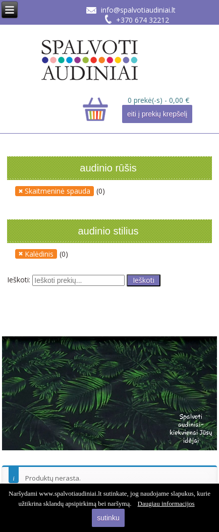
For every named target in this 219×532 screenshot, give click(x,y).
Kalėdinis (39, 254)
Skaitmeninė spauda (57, 191)
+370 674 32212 (142, 20)
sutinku (108, 518)
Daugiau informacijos (166, 503)
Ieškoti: (18, 279)
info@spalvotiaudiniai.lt (138, 10)
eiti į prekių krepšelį (157, 114)
